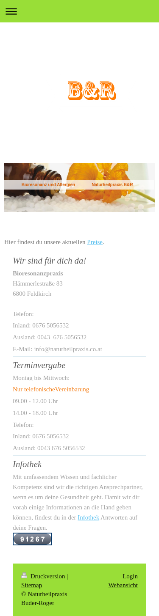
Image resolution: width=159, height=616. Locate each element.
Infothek (88, 517)
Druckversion (44, 576)
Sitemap (31, 585)
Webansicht (123, 585)
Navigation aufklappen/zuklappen (79, 11)
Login (130, 576)
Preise (95, 242)
